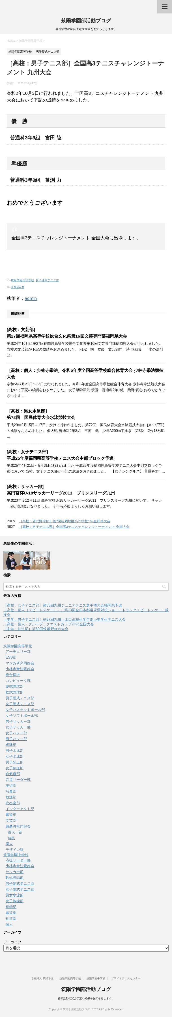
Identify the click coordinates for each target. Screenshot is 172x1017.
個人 (9, 844)
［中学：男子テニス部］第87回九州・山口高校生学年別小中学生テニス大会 (64, 619)
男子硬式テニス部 (47, 280)
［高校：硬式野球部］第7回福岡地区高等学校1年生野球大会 (64, 521)
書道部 (11, 815)
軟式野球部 (15, 692)
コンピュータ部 (18, 681)
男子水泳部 (15, 750)
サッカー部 (15, 872)
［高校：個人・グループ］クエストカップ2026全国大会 (48, 624)
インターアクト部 (20, 809)
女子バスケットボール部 (25, 710)
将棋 (11, 838)
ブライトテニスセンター (126, 978)
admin (31, 298)
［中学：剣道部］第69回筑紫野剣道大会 (35, 629)
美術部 (11, 785)
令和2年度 (17, 287)
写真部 (11, 791)
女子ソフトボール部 (22, 716)
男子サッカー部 (18, 721)
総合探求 (13, 675)
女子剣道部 (15, 768)
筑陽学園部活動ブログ (86, 21)
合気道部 (13, 774)
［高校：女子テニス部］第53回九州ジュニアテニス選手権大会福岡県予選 (62, 605)
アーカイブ (12, 942)
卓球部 (11, 745)
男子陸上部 (15, 762)
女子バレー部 (16, 733)
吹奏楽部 (13, 803)
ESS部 (11, 657)
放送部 (11, 797)
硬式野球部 (15, 686)
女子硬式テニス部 (20, 704)
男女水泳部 (15, 895)
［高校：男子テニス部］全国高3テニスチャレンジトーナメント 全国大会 (74, 527)
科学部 (11, 907)
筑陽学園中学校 (15, 855)
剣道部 (11, 918)
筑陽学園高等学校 (22, 280)
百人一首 (15, 832)
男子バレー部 (16, 739)
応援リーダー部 (18, 780)
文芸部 (11, 820)
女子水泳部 (15, 756)
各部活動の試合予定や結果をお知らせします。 (86, 998)
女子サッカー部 (18, 727)
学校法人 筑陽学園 (42, 978)
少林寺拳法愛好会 (20, 669)
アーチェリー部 (18, 651)
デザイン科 (15, 850)
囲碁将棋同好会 (18, 826)
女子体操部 (15, 901)
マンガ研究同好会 (20, 663)
